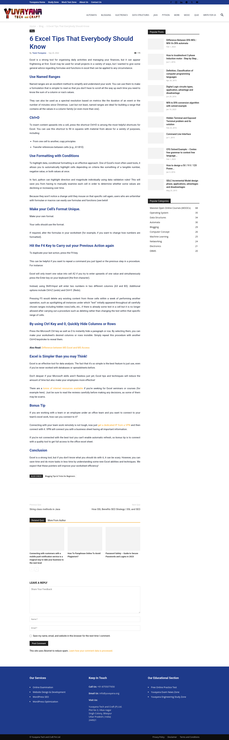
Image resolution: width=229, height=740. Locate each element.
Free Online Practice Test (164, 687)
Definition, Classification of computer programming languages (179, 73)
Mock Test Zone (69, 2)
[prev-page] (32, 569)
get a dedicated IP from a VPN (114, 425)
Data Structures (140, 15)
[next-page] (37, 569)
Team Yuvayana (39, 53)
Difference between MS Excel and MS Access (66, 347)
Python (166, 15)
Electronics (121, 15)
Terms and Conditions (189, 737)
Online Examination (43, 687)
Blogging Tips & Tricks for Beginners (60, 476)
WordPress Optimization (45, 701)
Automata (91, 15)
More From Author (57, 520)
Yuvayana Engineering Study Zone (169, 696)
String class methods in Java (45, 509)
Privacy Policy (158, 737)
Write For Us (209, 15)
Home (33, 26)
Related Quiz (37, 520)
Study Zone (53, 2)
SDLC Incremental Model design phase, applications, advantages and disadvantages (182, 183)
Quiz (196, 15)
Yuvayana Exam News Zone (165, 692)
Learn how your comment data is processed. (91, 651)
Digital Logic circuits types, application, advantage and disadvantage (179, 89)
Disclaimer (172, 737)
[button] (222, 15)
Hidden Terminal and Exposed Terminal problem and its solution (181, 121)
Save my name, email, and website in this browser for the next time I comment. (71, 636)
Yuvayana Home (37, 2)
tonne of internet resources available (63, 388)
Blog (41, 26)
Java (156, 15)
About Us (84, 2)
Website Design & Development (49, 692)
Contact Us (96, 2)
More (177, 15)
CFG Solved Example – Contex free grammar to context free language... (181, 152)
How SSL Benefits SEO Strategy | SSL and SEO (116, 509)
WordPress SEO (41, 696)
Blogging (106, 15)
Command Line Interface (178, 134)
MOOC (187, 15)
